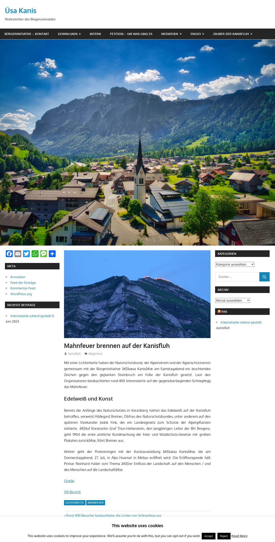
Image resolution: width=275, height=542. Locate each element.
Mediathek (169, 34)
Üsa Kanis (20, 10)
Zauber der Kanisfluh (231, 34)
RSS (224, 311)
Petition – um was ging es (131, 34)
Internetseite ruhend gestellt (30, 316)
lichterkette (75, 502)
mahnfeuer (96, 502)
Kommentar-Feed (22, 288)
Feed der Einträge (23, 283)
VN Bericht (72, 492)
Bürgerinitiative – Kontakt (27, 34)
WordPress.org (21, 294)
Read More (239, 536)
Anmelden (17, 277)
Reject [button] (224, 536)
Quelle (69, 481)
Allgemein (95, 353)
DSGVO (196, 34)
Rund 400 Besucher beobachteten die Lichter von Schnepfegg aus (113, 515)
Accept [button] (208, 536)
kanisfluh (74, 353)
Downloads (68, 34)
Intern (95, 34)
